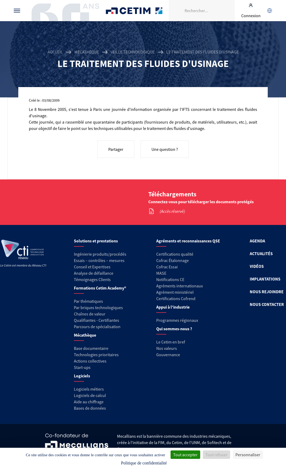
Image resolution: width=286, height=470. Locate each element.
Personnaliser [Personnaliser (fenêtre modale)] (247, 454)
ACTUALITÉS (261, 253)
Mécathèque (86, 51)
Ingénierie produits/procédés (100, 254)
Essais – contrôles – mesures (99, 260)
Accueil (55, 51)
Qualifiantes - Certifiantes (96, 320)
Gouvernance (168, 354)
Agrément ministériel (175, 292)
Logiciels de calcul (90, 395)
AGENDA (257, 240)
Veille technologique (133, 51)
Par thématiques (88, 301)
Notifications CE (170, 279)
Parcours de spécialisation (97, 326)
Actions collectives (90, 361)
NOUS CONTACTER (267, 304)
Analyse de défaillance (93, 273)
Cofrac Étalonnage (172, 260)
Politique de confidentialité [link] (144, 463)
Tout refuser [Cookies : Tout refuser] (216, 454)
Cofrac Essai (167, 266)
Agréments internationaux (179, 285)
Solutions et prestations (96, 240)
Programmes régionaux (177, 320)
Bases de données (90, 408)
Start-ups (82, 367)
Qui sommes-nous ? (174, 328)
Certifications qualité (174, 254)
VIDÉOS (257, 266)
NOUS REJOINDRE (267, 291)
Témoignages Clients (92, 279)
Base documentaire (91, 348)
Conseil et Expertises (92, 266)
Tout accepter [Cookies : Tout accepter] (185, 454)
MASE (161, 273)
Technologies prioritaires (96, 354)
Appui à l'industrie (173, 307)
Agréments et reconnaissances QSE (188, 240)
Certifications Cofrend (175, 298)
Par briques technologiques (98, 307)
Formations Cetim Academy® (100, 288)
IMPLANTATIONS (265, 279)
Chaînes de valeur (89, 314)
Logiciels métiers (89, 389)
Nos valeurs (166, 348)
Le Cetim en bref (170, 342)
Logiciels (82, 375)
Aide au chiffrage (89, 401)
